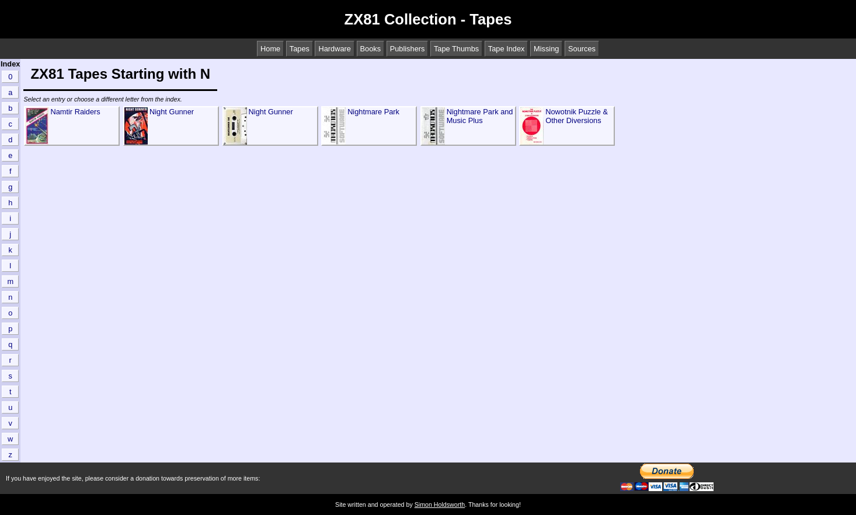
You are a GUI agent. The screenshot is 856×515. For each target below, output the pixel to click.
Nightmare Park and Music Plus (480, 116)
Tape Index (506, 48)
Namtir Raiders (75, 111)
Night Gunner (171, 111)
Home (270, 48)
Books (370, 48)
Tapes (299, 48)
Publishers (407, 48)
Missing (546, 48)
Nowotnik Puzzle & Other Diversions (576, 116)
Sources (582, 48)
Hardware (334, 48)
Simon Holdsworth (440, 504)
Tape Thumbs (456, 48)
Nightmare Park (373, 111)
